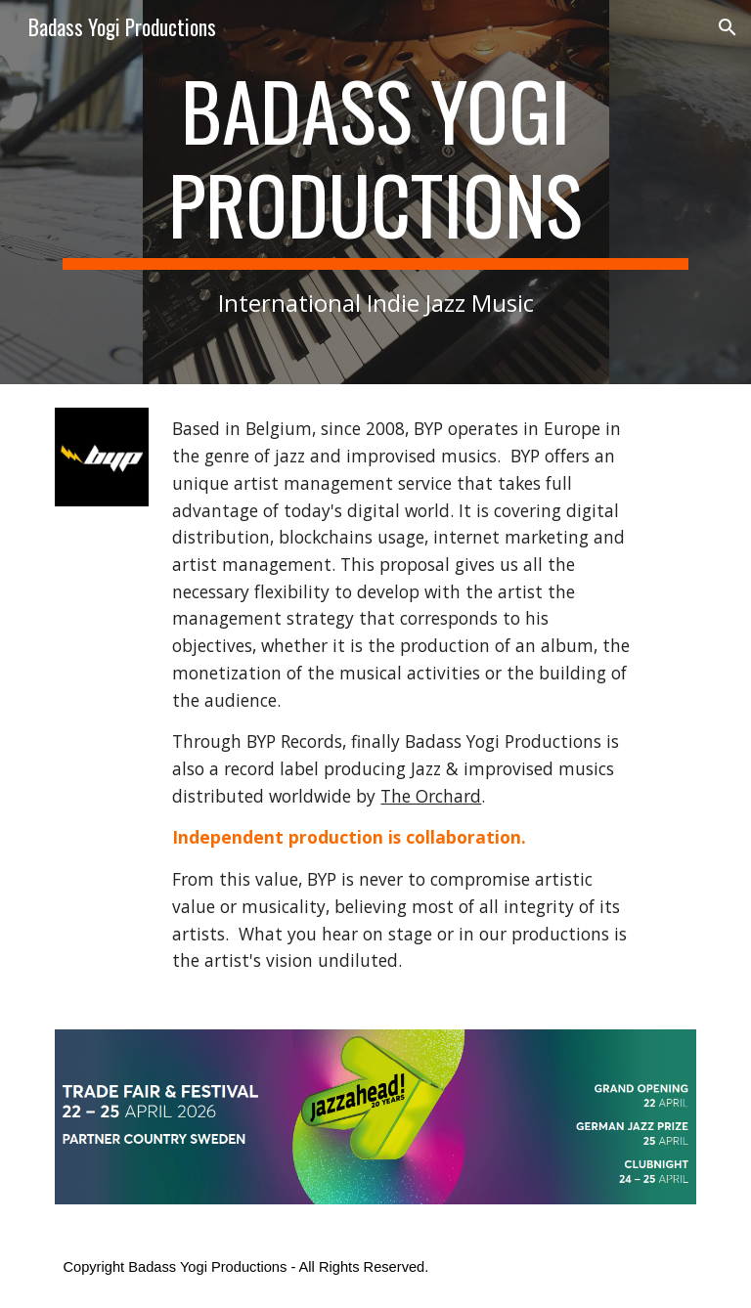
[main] (375, 192)
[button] (727, 27)
